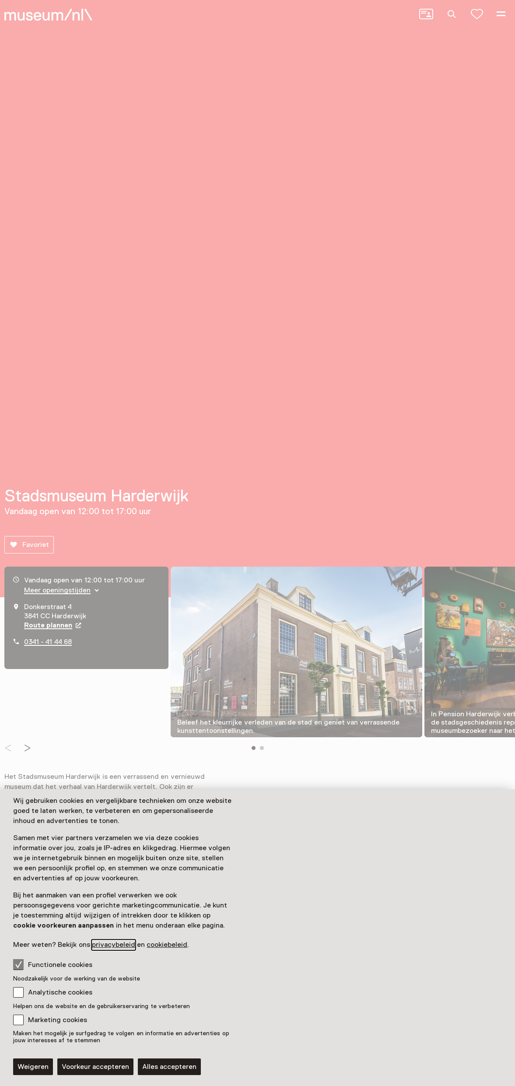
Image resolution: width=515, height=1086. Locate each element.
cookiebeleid (167, 945)
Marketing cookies (57, 1020)
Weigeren (33, 1067)
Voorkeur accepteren (95, 1067)
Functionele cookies (52, 964)
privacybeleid (113, 945)
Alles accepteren (169, 1067)
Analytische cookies (60, 992)
